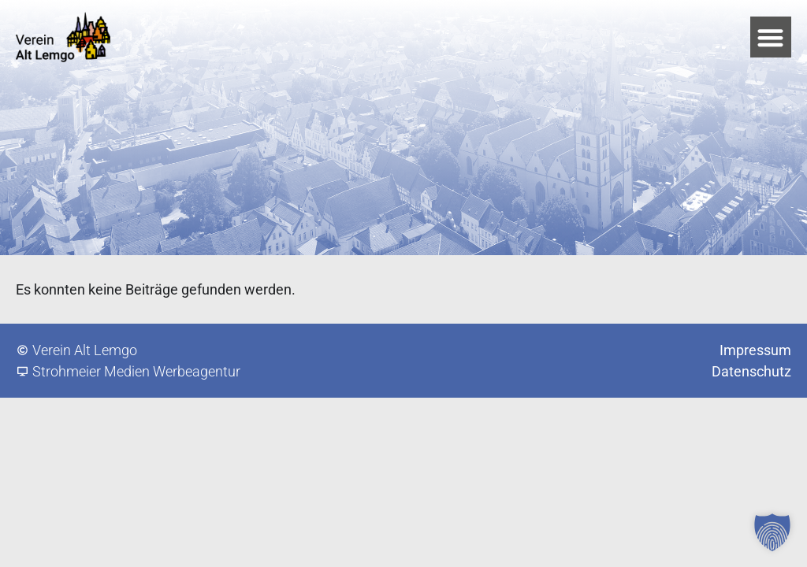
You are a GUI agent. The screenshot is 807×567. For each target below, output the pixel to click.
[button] (771, 37)
